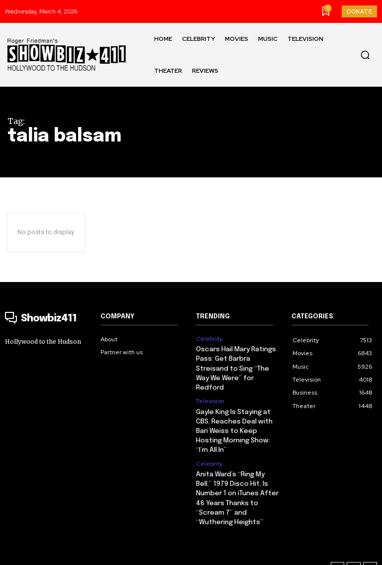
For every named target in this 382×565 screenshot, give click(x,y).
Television (210, 389)
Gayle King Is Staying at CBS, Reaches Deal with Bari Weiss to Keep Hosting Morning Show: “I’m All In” (233, 418)
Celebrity (209, 338)
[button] (365, 55)
